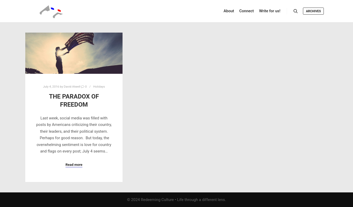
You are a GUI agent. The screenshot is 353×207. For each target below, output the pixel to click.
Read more (73, 165)
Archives (313, 11)
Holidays (99, 86)
